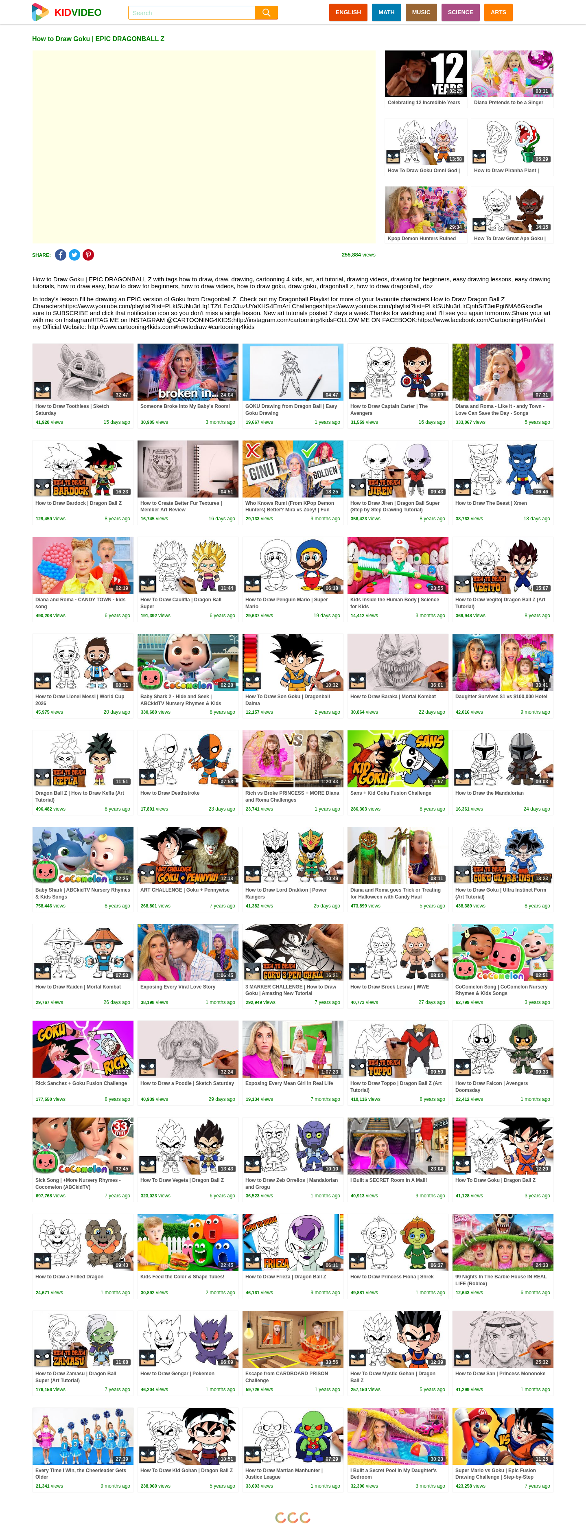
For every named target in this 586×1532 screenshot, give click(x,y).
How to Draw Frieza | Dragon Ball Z (285, 1277)
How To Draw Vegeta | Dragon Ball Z (182, 1180)
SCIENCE (460, 12)
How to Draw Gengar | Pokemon (177, 1373)
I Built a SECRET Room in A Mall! (388, 1180)
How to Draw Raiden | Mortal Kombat (78, 987)
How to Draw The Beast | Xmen (491, 503)
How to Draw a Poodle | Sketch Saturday (187, 1083)
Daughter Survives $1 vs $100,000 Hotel (501, 696)
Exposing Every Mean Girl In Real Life (289, 1083)
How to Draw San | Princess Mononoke (500, 1373)
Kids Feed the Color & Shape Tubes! (182, 1277)
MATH (386, 12)
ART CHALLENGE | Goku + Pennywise (185, 890)
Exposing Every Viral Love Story (178, 987)
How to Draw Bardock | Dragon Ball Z (78, 503)
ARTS (498, 12)
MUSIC (421, 12)
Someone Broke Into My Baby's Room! (185, 406)
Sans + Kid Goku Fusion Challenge (390, 793)
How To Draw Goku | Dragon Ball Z (495, 1180)
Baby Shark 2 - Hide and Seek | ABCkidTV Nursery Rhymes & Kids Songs (180, 703)
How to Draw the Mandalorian (489, 793)
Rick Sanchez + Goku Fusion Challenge (81, 1083)
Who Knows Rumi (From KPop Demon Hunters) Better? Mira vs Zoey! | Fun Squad (289, 510)
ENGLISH (348, 12)
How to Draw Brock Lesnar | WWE (389, 987)
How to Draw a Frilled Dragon (69, 1277)
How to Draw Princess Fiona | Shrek (392, 1277)
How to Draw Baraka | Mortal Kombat (393, 696)
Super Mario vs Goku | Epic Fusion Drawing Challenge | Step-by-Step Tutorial (495, 1477)
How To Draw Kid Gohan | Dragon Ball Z (186, 1470)
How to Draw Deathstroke (169, 793)
